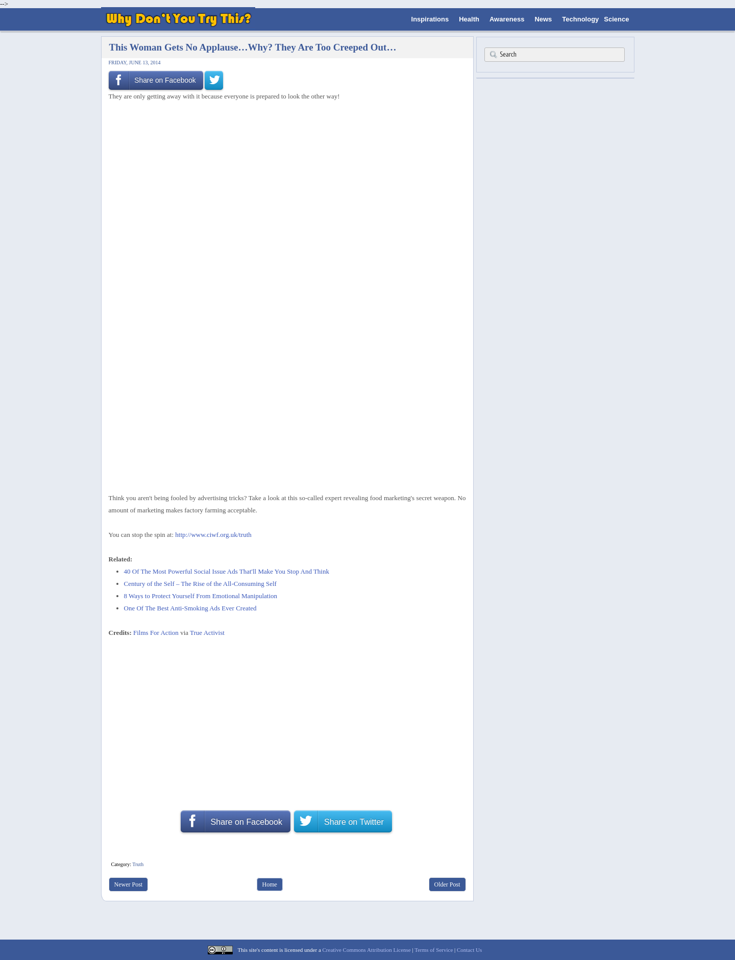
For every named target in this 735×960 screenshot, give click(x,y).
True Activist (207, 632)
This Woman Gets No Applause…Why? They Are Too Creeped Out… (253, 47)
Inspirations (430, 19)
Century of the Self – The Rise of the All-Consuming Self (200, 583)
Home (269, 884)
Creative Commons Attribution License (367, 950)
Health (469, 19)
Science (616, 19)
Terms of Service (433, 950)
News (543, 19)
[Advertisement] (284, 130)
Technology (580, 19)
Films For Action (156, 632)
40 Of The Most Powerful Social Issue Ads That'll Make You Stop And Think (226, 571)
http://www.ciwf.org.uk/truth (213, 534)
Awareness (506, 19)
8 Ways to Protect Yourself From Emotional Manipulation (201, 596)
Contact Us (469, 950)
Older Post (447, 884)
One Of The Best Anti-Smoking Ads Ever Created (190, 608)
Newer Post (128, 884)
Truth (137, 864)
